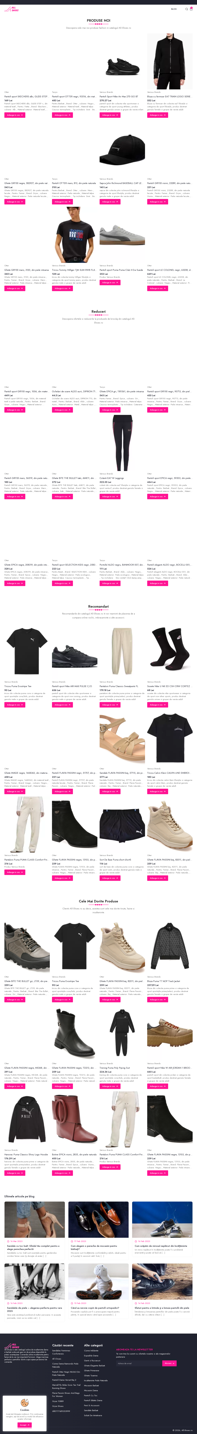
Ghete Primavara (91, 1370)
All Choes (56, 1358)
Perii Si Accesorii (91, 1405)
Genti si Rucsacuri (92, 1360)
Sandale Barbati (91, 1410)
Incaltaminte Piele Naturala (96, 1380)
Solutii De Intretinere (93, 1415)
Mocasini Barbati (91, 1385)
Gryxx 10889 (58, 1401)
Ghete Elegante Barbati (94, 1365)
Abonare (169, 1363)
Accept (24, 1425)
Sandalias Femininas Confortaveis (61, 1352)
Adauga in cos (15, 115)
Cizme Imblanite (91, 1350)
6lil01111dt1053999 (61, 1411)
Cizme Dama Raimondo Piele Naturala (65, 1365)
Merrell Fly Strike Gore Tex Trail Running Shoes (66, 1387)
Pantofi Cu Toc (90, 1395)
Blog (174, 9)
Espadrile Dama (91, 1355)
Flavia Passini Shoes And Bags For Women (66, 1395)
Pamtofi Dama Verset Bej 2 (64, 1379)
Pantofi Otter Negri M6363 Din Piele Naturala (66, 1373)
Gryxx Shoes (57, 1406)
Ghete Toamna (90, 1375)
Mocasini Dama (91, 1390)
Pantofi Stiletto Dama (93, 1400)
